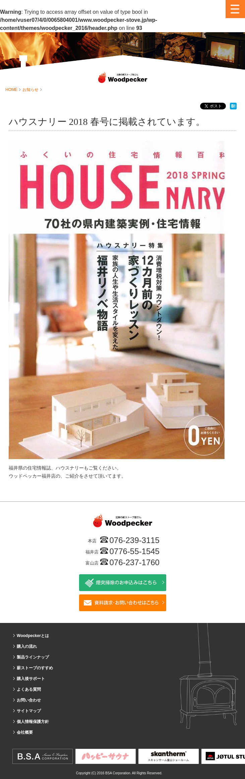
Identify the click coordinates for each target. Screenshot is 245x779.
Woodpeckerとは (33, 635)
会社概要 (25, 732)
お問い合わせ (29, 700)
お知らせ (31, 89)
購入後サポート (31, 678)
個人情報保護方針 (33, 721)
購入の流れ (27, 646)
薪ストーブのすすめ (35, 668)
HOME (11, 89)
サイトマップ (29, 711)
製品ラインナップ (33, 657)
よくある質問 (29, 689)
